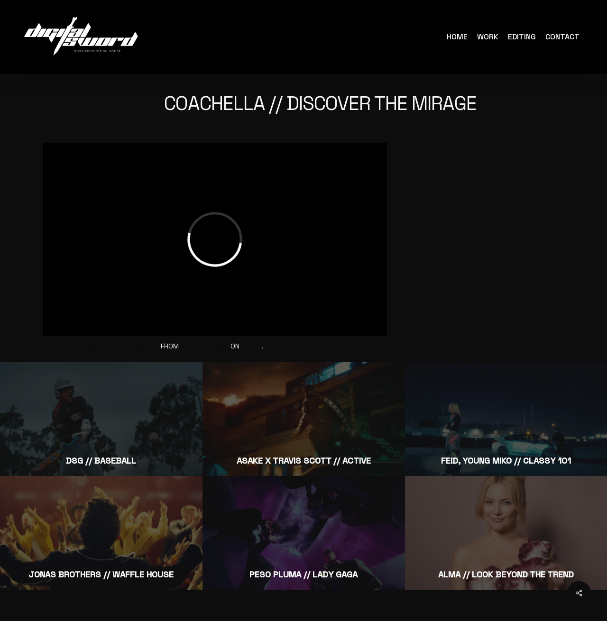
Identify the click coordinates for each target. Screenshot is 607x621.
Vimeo (251, 346)
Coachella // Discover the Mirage (101, 346)
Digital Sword (205, 346)
